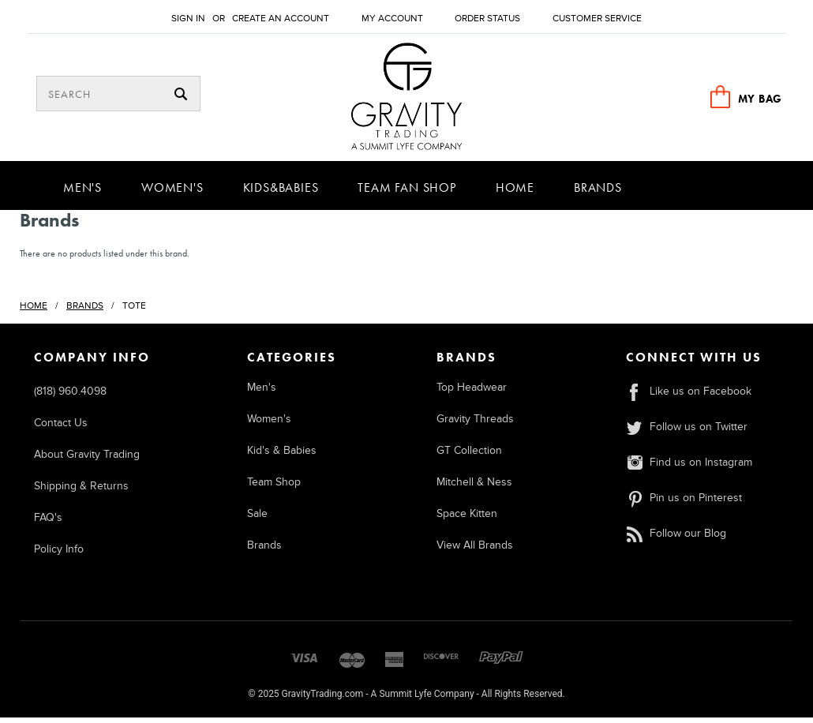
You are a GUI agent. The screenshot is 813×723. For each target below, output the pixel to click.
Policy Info (59, 554)
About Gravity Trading (87, 459)
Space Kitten (466, 519)
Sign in (188, 18)
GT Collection (469, 456)
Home (515, 193)
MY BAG (760, 99)
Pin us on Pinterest (683, 503)
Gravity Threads (475, 424)
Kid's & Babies (282, 456)
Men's (82, 193)
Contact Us (61, 428)
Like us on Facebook (688, 396)
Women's (172, 193)
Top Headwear (471, 392)
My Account (392, 18)
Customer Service (597, 18)
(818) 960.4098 (70, 396)
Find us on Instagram (688, 467)
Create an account (280, 18)
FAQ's (48, 523)
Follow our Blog (675, 538)
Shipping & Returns (81, 491)
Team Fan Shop (406, 193)
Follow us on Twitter (686, 432)
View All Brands (474, 550)
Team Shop (274, 487)
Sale (257, 519)
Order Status (487, 18)
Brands (598, 193)
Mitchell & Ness (474, 487)
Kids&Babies (281, 193)
